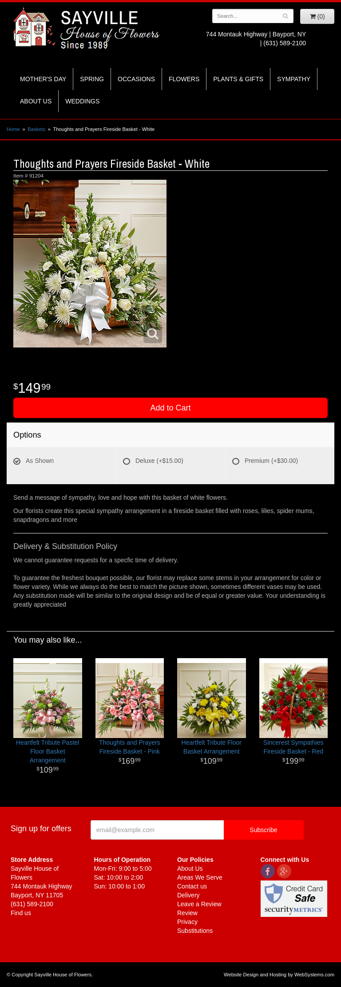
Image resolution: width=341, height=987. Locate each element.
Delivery (188, 895)
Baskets (36, 129)
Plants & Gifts (238, 79)
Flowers (184, 79)
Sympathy (293, 79)
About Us (36, 101)
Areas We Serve (199, 877)
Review (187, 912)
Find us (21, 912)
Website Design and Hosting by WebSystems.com (279, 974)
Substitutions (195, 930)
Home (13, 129)
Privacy (187, 921)
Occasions (136, 79)
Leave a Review (199, 904)
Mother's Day (43, 79)
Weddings (82, 101)
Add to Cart (170, 407)
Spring (92, 79)
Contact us (192, 886)
